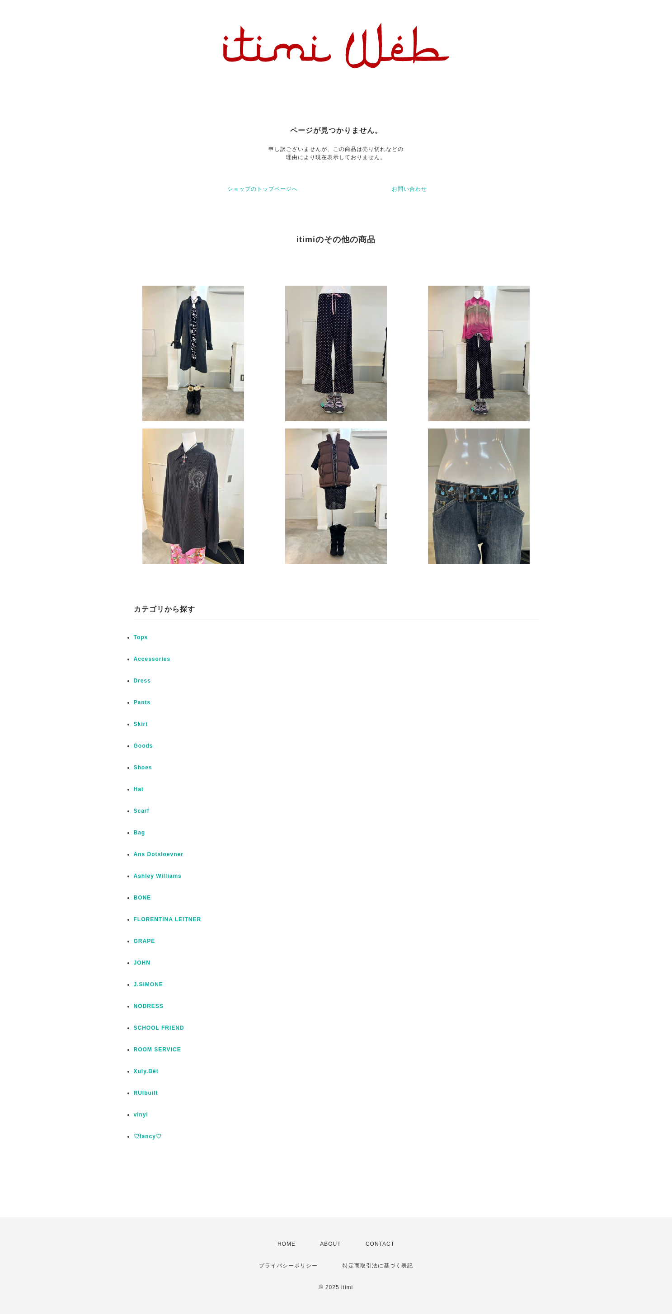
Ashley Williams (158, 876)
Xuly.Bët (146, 1071)
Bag (140, 832)
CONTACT (380, 1244)
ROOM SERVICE (157, 1049)
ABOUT (330, 1244)
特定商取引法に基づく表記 (378, 1265)
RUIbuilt (146, 1093)
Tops (141, 637)
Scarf (142, 811)
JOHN (142, 963)
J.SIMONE (148, 984)
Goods (143, 746)
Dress (142, 681)
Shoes (143, 767)
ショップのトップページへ (262, 189)
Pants (142, 702)
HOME (286, 1244)
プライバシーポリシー (288, 1265)
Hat (139, 789)
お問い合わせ (409, 189)
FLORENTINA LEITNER (168, 919)
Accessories (152, 659)
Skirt (141, 724)
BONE (142, 898)
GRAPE (144, 941)
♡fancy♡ (148, 1136)
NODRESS (149, 1006)
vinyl (141, 1114)
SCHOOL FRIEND (159, 1028)
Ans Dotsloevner (158, 854)
